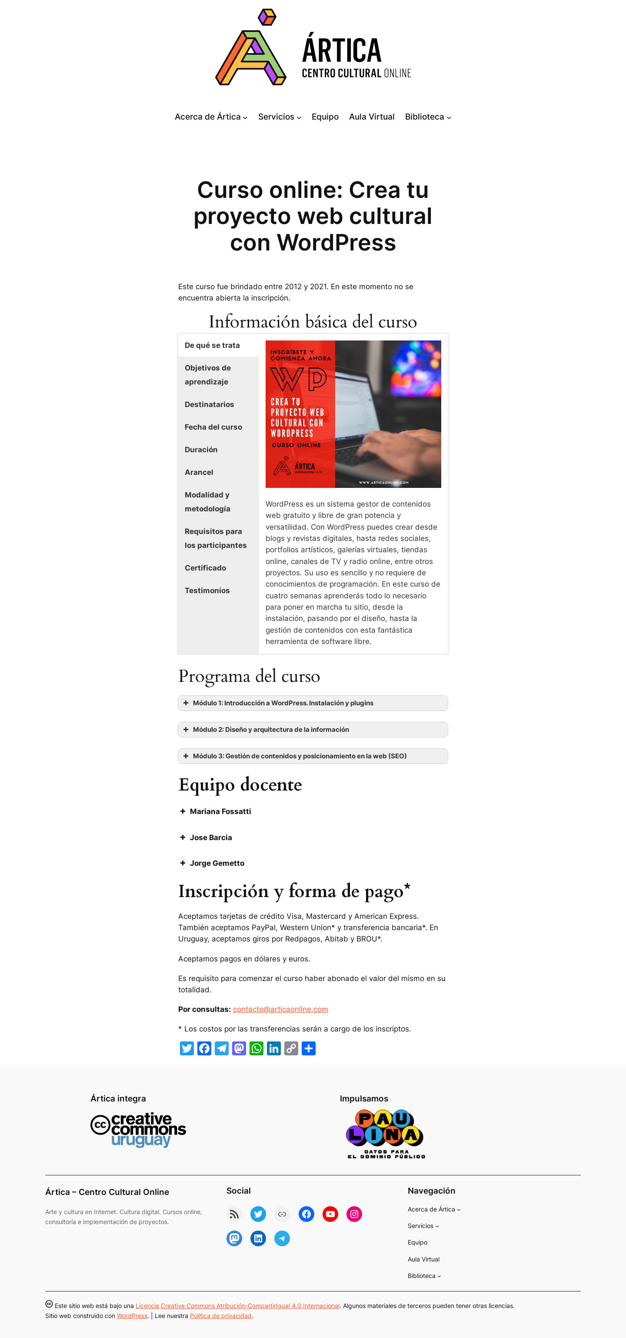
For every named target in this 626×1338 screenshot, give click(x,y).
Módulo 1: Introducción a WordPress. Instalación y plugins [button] (277, 703)
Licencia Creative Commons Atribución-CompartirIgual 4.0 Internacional (238, 1305)
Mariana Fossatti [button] (214, 811)
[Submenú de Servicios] (299, 117)
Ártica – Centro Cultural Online (107, 1192)
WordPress (132, 1315)
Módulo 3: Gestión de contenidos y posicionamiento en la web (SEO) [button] (294, 756)
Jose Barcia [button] (205, 837)
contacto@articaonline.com (280, 1009)
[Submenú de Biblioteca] (449, 117)
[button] (218, 345)
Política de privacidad (221, 1315)
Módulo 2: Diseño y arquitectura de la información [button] (265, 729)
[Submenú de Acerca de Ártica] (245, 117)
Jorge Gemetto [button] (211, 863)
